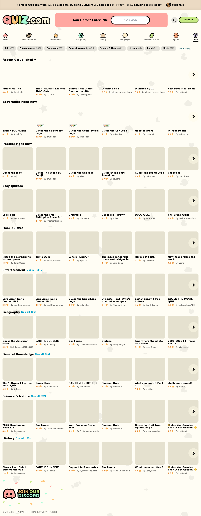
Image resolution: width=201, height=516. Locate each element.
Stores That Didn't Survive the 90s (80, 89)
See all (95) (42, 354)
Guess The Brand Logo (149, 173)
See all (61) (23, 438)
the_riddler (17, 92)
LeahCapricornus (20, 305)
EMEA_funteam (52, 260)
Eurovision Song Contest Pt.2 (13, 300)
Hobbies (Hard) (145, 130)
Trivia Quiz (43, 257)
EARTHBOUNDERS (15, 130)
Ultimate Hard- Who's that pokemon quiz (116, 300)
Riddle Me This (12, 88)
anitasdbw (182, 134)
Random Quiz (110, 383)
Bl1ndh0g (16, 134)
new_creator (18, 218)
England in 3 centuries (83, 467)
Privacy (43, 512)
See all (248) (35, 270)
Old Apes (9, 512)
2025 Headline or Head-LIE (14, 426)
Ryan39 (82, 260)
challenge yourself (180, 383)
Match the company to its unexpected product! (17, 259)
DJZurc (49, 94)
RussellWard (51, 386)
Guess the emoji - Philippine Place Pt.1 (49, 216)
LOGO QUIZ (142, 215)
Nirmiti (180, 386)
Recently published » (19, 59)
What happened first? (149, 467)
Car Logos (75, 341)
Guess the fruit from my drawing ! (148, 426)
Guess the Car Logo (114, 130)
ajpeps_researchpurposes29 (124, 92)
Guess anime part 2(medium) (113, 174)
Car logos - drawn (113, 215)
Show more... (185, 48)
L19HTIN (148, 260)
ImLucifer (50, 136)
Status (53, 512)
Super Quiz (43, 383)
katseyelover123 (185, 305)
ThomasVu (116, 386)
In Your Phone (177, 130)
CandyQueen (84, 94)
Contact (22, 512)
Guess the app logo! (81, 173)
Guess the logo (12, 173)
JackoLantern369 (186, 218)
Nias (80, 176)
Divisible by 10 (144, 88)
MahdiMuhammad (87, 344)
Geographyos (117, 344)
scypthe (115, 178)
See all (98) (28, 312)
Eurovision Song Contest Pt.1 (46, 300)
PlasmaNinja (117, 305)
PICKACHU (149, 218)
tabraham (83, 218)
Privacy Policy (123, 5)
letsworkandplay (152, 431)
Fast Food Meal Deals (181, 88)
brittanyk (181, 92)
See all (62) (38, 396)
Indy (14, 176)
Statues (106, 341)
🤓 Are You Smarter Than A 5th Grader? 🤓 (182, 426)
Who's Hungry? (79, 257)
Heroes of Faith (145, 257)
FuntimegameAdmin (88, 431)
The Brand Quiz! (178, 215)
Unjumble (75, 215)
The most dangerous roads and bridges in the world (115, 259)
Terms (33, 512)
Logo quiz (9, 215)
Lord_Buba (182, 176)
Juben (114, 218)
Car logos (174, 173)
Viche (180, 263)
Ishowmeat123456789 (22, 347)
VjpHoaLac (182, 347)
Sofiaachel (83, 386)
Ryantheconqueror (87, 470)
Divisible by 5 (111, 88)
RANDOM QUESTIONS (83, 383)
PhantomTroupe (53, 221)
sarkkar (148, 389)
